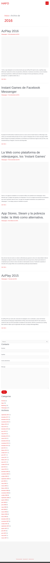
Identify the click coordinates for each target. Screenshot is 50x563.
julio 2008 (3, 500)
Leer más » (3, 79)
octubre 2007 (4, 521)
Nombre (25, 350)
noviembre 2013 (5, 442)
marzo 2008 (4, 509)
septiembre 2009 (5, 477)
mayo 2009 (3, 481)
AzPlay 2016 (10, 31)
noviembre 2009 (5, 472)
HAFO (5, 3)
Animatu (3, 401)
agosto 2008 (4, 498)
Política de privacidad (19, 556)
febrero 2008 (4, 512)
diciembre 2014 (4, 435)
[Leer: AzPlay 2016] (25, 51)
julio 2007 (3, 528)
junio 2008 (3, 502)
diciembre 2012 (4, 444)
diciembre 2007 (4, 516)
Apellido (25, 356)
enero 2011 (4, 461)
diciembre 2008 (4, 488)
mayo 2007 (3, 532)
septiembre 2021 (5, 414)
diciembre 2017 (4, 417)
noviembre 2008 (5, 491)
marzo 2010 (4, 468)
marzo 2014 (4, 437)
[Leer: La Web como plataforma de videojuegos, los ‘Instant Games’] (25, 177)
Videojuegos (4, 34)
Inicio (6, 15)
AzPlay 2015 (10, 275)
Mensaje (25, 377)
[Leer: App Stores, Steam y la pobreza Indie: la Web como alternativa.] (25, 239)
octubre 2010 (4, 463)
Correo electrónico (25, 362)
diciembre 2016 (4, 419)
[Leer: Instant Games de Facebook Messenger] (25, 114)
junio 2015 (3, 431)
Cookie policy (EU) (25, 556)
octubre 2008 (4, 493)
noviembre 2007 (5, 518)
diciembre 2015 (4, 428)
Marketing (3, 405)
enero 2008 (4, 514)
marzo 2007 (4, 535)
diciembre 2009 (4, 470)
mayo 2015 (3, 433)
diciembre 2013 (4, 440)
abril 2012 (3, 447)
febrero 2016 (4, 424)
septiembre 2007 (5, 523)
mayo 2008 (3, 505)
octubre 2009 (4, 475)
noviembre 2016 (5, 421)
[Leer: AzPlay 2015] (25, 298)
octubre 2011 (4, 451)
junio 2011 (3, 454)
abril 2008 (3, 507)
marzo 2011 (4, 456)
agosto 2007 (4, 525)
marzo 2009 (4, 484)
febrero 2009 (4, 486)
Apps (2, 403)
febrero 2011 (4, 458)
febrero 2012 (4, 449)
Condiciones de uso (31, 556)
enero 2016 (4, 426)
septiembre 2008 (5, 495)
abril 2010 (3, 465)
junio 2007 (3, 530)
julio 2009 (3, 479)
